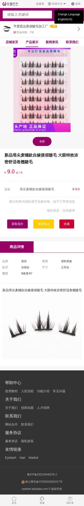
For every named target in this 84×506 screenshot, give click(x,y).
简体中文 (57, 4)
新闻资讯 (52, 42)
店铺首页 (12, 42)
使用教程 (11, 391)
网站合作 (11, 424)
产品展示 (32, 42)
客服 (42, 500)
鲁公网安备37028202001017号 (42, 482)
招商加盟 (27, 408)
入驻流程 (27, 391)
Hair (22, 457)
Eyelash (10, 457)
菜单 (76, 4)
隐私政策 (27, 441)
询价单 (70, 500)
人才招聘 (43, 408)
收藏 (40, 3)
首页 (14, 500)
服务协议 (11, 441)
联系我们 (72, 42)
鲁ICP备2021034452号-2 (42, 474)
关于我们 (11, 408)
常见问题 (59, 391)
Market (33, 457)
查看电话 (44, 224)
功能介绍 (43, 391)
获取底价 (17, 224)
